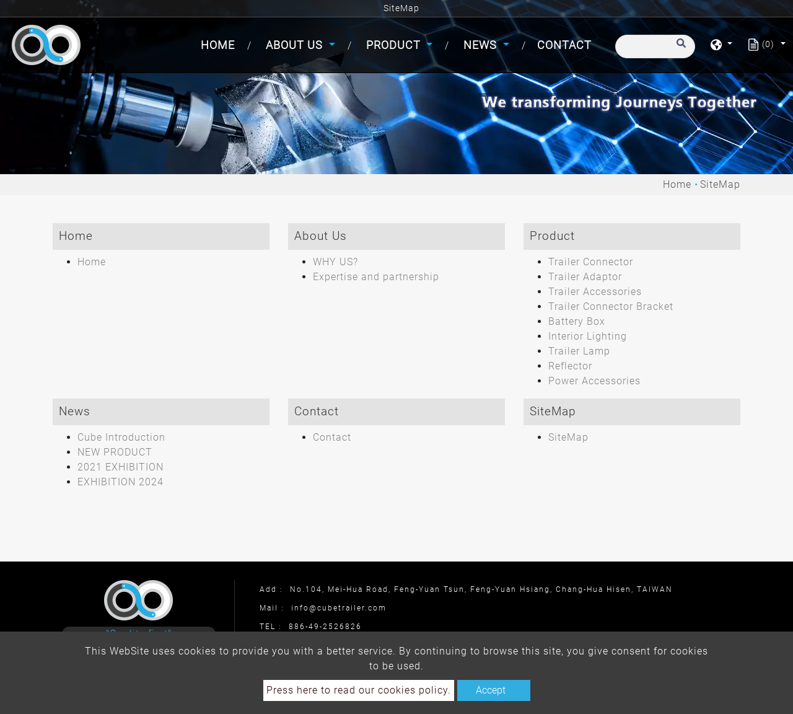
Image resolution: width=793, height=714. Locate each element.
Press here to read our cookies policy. (358, 690)
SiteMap (568, 437)
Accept (491, 690)
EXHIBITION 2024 (120, 482)
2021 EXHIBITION (120, 467)
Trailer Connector (590, 262)
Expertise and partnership (376, 277)
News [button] (481, 44)
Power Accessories (594, 381)
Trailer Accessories (595, 292)
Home (220, 43)
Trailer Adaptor (585, 277)
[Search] (655, 46)
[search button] (679, 49)
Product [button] (395, 44)
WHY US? (335, 262)
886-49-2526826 (325, 626)
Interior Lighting (587, 336)
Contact (564, 44)
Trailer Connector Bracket (610, 306)
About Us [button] (296, 44)
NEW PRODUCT (114, 452)
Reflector (570, 366)
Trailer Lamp (579, 351)
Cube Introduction (121, 437)
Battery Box (576, 321)
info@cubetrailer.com (339, 608)
